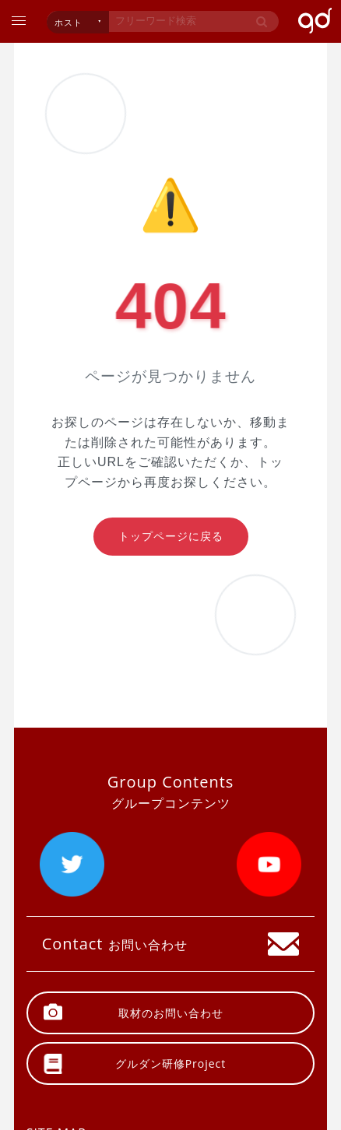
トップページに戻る (170, 536)
